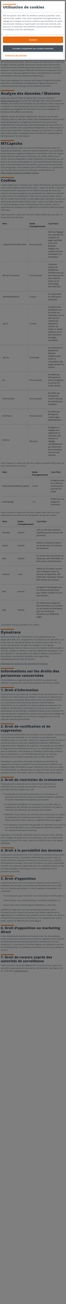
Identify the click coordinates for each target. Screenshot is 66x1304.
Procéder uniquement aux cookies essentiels (33, 48)
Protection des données (16, 55)
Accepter (33, 40)
